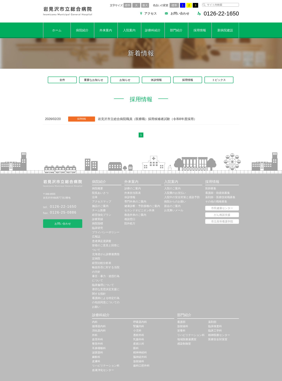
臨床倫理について (103, 284)
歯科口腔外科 (141, 365)
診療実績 (97, 219)
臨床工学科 (215, 330)
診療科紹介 (153, 30)
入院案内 (129, 30)
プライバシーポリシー (105, 232)
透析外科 (138, 335)
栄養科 (181, 330)
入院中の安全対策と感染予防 (182, 197)
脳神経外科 (140, 356)
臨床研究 (97, 227)
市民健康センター (222, 208)
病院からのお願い (175, 201)
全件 (62, 79)
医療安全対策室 (217, 339)
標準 (127, 5)
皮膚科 (96, 361)
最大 (145, 5)
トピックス (219, 79)
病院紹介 (82, 30)
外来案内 (105, 30)
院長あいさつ (100, 192)
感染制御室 (184, 343)
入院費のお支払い (175, 192)
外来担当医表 (132, 192)
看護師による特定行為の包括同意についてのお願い (105, 302)
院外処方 (129, 223)
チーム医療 (99, 210)
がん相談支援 (222, 214)
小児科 (137, 330)
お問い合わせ (178, 13)
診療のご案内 (132, 188)
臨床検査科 (215, 326)
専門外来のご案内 (135, 201)
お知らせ (124, 79)
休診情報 (156, 79)
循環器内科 (99, 326)
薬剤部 (212, 321)
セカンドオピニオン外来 (139, 210)
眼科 (136, 348)
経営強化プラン (101, 214)
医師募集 (210, 188)
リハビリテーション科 (105, 365)
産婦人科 (138, 343)
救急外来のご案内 (135, 214)
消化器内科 (99, 330)
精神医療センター (219, 335)
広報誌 (96, 236)
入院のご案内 (172, 188)
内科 (95, 321)
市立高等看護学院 (222, 221)
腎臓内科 (138, 326)
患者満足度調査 (101, 241)
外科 (95, 335)
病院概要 (97, 188)
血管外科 (97, 339)
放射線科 (138, 361)
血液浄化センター (103, 370)
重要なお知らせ (93, 79)
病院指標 (97, 223)
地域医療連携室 (186, 339)
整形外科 (97, 343)
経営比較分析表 (101, 263)
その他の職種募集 (216, 201)
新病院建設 (225, 30)
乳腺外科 (138, 339)
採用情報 (199, 30)
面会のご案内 (172, 206)
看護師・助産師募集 (217, 192)
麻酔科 (96, 356)
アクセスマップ (101, 201)
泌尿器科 (97, 352)
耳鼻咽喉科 (99, 348)
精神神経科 (140, 352)
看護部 (181, 321)
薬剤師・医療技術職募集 (220, 197)
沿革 (95, 197)
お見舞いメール (173, 210)
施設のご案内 (100, 206)
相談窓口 (129, 219)
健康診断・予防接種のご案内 (142, 206)
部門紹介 (176, 30)
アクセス (149, 13)
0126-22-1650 (63, 207)
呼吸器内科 (140, 321)
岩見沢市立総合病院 (67, 11)
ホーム (56, 30)
